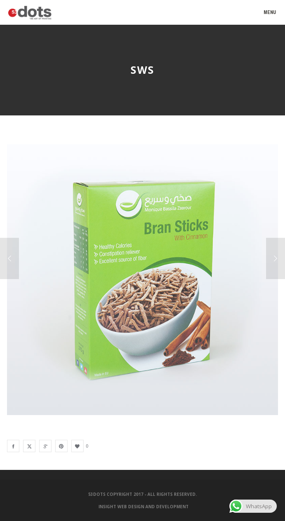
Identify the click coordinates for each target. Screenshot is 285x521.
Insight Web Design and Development (143, 506)
